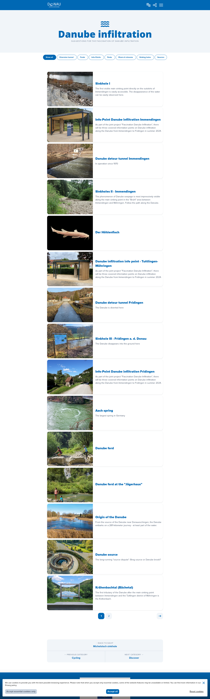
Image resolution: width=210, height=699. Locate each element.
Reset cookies (197, 691)
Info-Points (96, 57)
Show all (49, 57)
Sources (160, 57)
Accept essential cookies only (20, 691)
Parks (109, 57)
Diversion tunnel (66, 57)
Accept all (113, 691)
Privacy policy (10, 685)
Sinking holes (145, 57)
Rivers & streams (125, 57)
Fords (82, 57)
